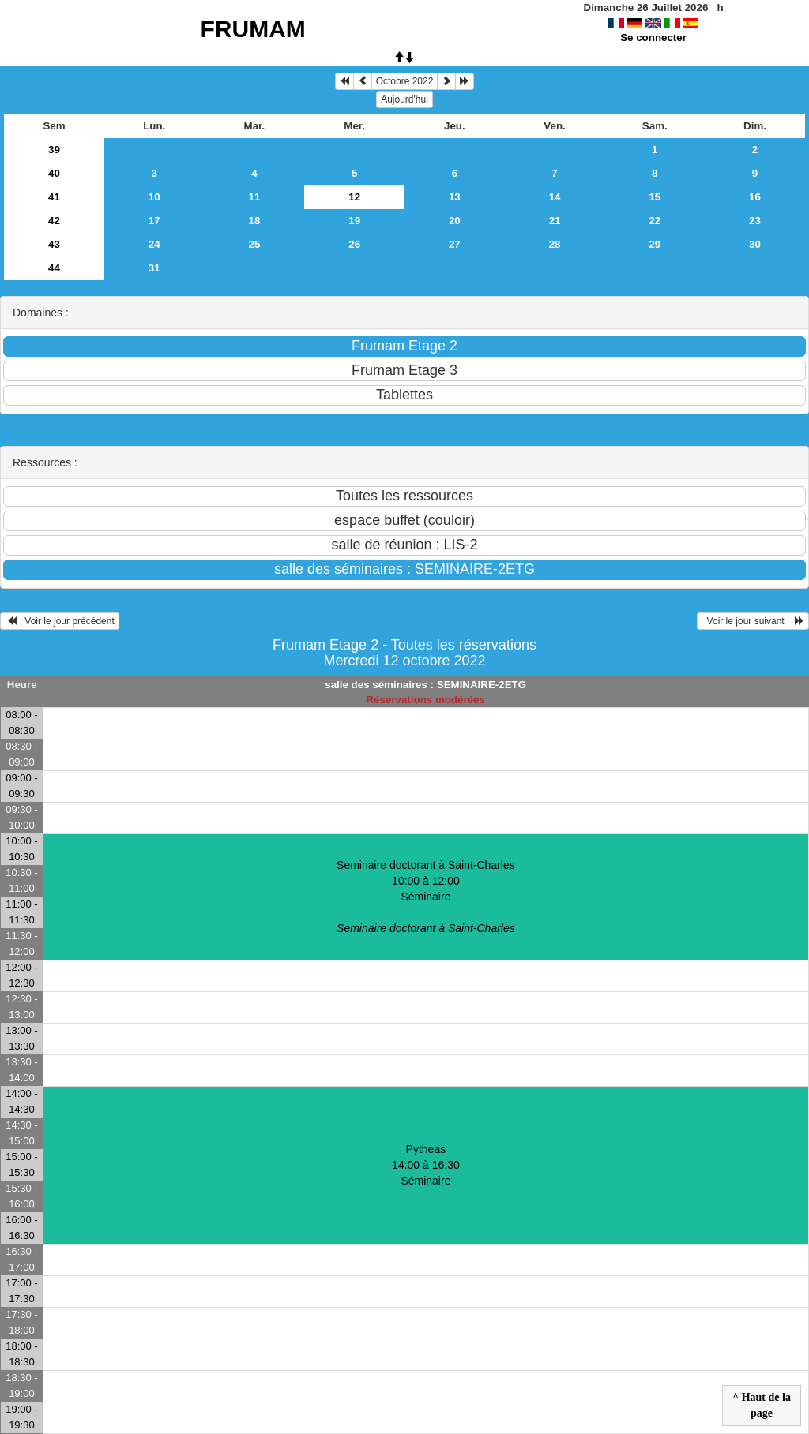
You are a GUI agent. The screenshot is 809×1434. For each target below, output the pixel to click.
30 (755, 244)
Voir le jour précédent (60, 621)
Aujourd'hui (404, 99)
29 (654, 244)
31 (154, 268)
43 (54, 244)
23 (755, 221)
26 (354, 244)
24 (154, 244)
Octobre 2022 (405, 81)
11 (255, 197)
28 (555, 244)
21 (555, 221)
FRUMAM (253, 29)
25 (255, 244)
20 (455, 221)
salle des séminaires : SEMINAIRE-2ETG (425, 685)
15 (654, 197)
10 (154, 197)
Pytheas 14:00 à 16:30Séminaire (426, 1165)
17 (154, 221)
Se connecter (653, 37)
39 (54, 149)
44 (54, 268)
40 (54, 173)
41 (54, 197)
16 (755, 197)
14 (555, 197)
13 (455, 197)
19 (354, 221)
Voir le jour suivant (753, 621)
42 (54, 221)
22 (654, 221)
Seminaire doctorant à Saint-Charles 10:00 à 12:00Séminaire (426, 896)
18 (255, 221)
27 (455, 244)
